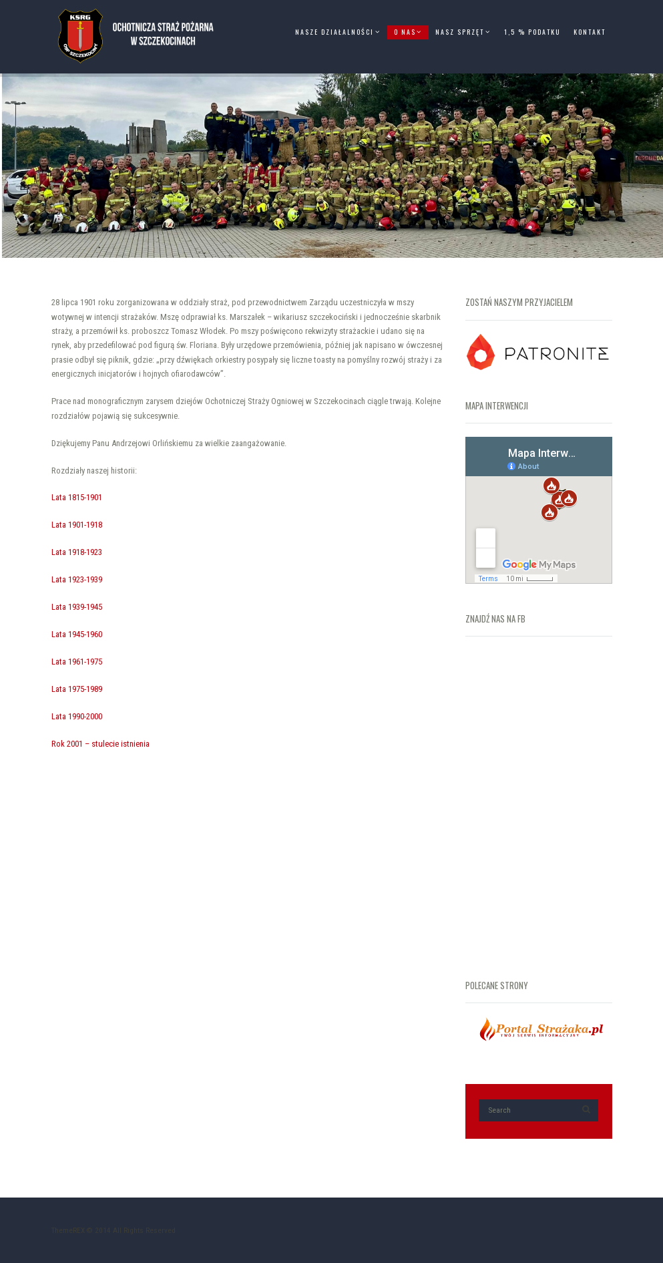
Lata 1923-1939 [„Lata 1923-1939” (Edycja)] (76, 579)
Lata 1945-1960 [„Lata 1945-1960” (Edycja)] (76, 634)
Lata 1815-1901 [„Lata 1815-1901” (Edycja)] (76, 497)
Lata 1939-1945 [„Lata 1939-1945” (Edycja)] (76, 607)
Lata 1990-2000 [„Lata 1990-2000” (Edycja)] (76, 716)
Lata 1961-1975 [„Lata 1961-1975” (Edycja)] (76, 662)
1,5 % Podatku (532, 32)
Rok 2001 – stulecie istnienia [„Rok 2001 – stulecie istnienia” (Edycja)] (100, 744)
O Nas (405, 32)
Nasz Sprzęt (459, 32)
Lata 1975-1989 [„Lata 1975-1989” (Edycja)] (76, 689)
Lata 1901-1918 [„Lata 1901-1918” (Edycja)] (76, 525)
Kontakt (590, 32)
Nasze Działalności (334, 32)
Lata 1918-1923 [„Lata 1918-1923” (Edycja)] (76, 552)
